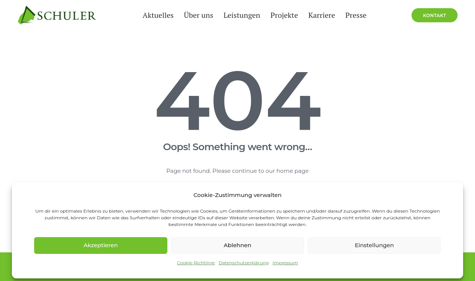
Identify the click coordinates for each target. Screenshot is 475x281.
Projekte (280, 22)
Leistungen (238, 22)
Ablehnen (237, 245)
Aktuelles (154, 22)
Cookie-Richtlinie (196, 262)
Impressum (285, 262)
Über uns (194, 22)
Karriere (318, 22)
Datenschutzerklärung (244, 262)
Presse (352, 22)
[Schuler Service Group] (52, 22)
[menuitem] (154, 22)
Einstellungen (374, 245)
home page (292, 171)
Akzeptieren (100, 245)
